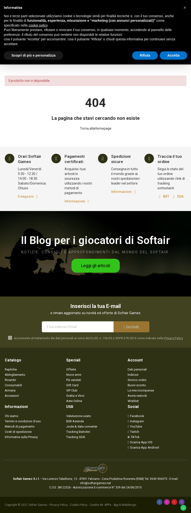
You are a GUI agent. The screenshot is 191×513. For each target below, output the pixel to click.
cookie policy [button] (38, 25)
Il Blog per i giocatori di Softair (95, 240)
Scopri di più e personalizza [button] (33, 55)
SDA (180, 196)
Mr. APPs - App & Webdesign (118, 505)
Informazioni (75, 201)
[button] (95, 266)
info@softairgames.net (95, 483)
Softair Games (37, 505)
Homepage (103, 128)
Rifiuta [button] (145, 55)
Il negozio (26, 196)
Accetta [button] (173, 55)
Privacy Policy (173, 338)
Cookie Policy (78, 505)
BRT (166, 196)
